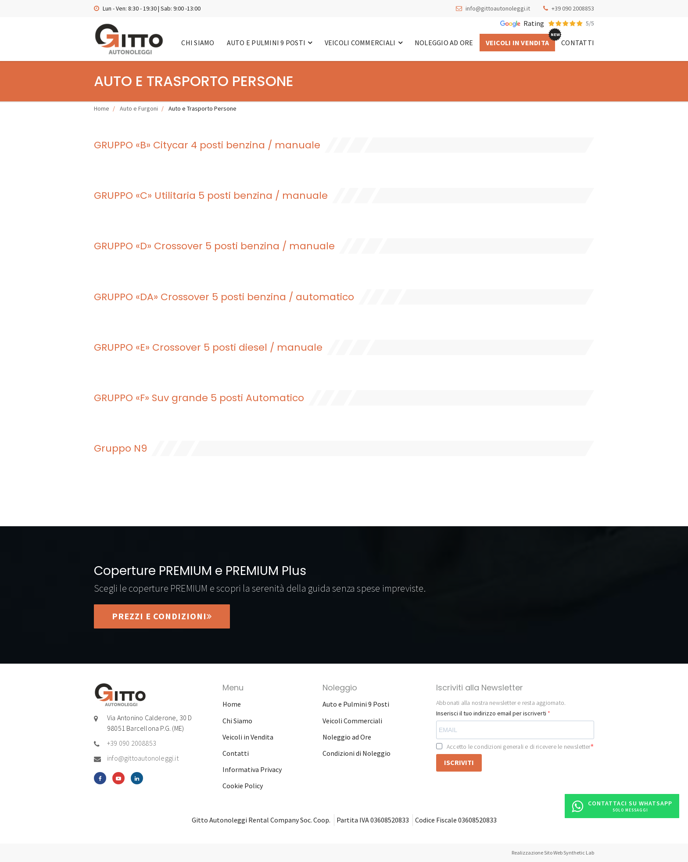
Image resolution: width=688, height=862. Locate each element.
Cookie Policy (242, 785)
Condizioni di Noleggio (356, 753)
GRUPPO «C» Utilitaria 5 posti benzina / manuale (211, 195)
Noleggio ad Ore (444, 42)
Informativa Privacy (252, 769)
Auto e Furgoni (139, 108)
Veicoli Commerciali (363, 42)
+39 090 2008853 (573, 8)
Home (101, 108)
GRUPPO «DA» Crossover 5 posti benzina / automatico (224, 297)
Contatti (577, 42)
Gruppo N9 (120, 448)
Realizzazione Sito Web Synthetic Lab (553, 852)
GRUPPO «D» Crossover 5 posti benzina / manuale (214, 246)
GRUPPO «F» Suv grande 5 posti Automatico (199, 398)
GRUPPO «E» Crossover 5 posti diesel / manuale (208, 347)
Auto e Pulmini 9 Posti (269, 42)
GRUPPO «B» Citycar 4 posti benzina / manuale (207, 145)
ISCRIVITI (459, 762)
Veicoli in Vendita (517, 42)
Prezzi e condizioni (162, 616)
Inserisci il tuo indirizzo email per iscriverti (492, 713)
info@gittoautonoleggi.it (498, 8)
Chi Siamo (197, 42)
